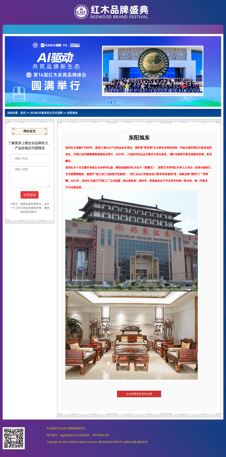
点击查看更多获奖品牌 (139, 393)
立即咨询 (29, 195)
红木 (131, 442)
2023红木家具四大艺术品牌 (46, 112)
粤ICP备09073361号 (110, 442)
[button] (111, 102)
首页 (23, 112)
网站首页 (29, 131)
